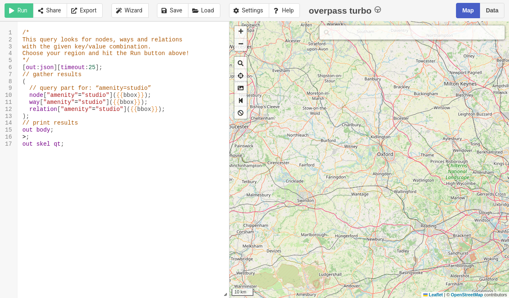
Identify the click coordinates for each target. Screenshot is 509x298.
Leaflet (433, 294)
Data (492, 10)
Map (468, 10)
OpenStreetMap (467, 294)
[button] (240, 32)
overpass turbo (345, 10)
